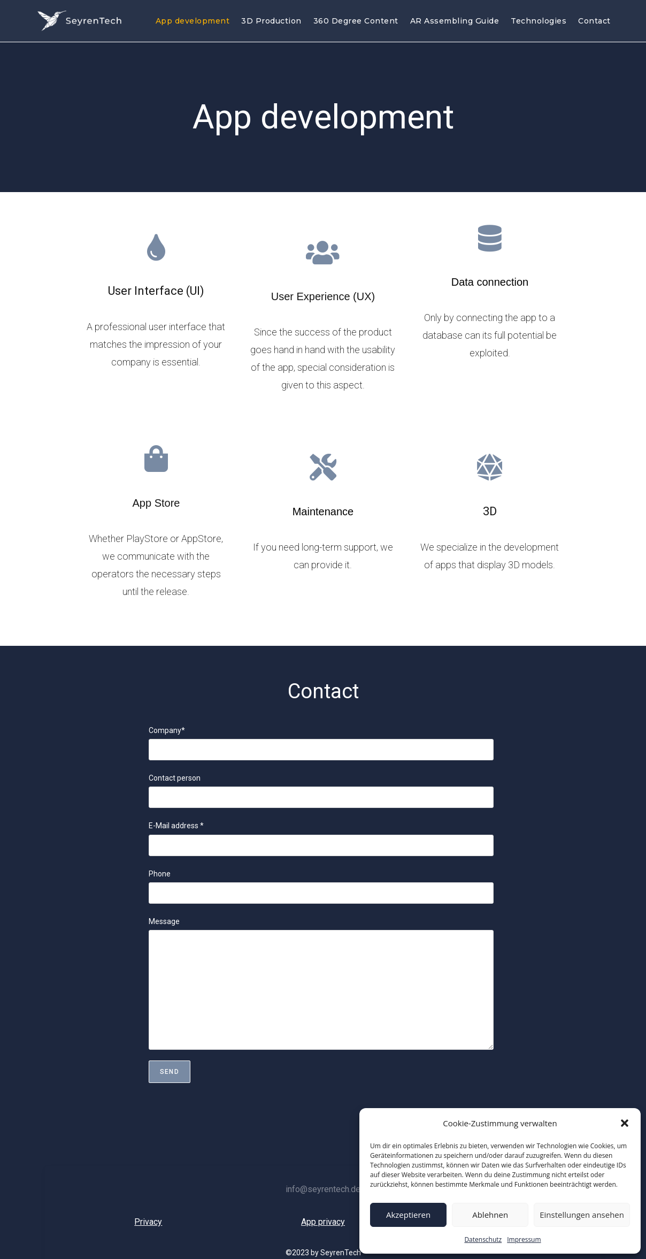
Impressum (524, 1239)
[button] (624, 1123)
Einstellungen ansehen (582, 1214)
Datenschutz (483, 1239)
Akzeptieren (408, 1214)
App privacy (323, 1222)
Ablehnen (490, 1214)
